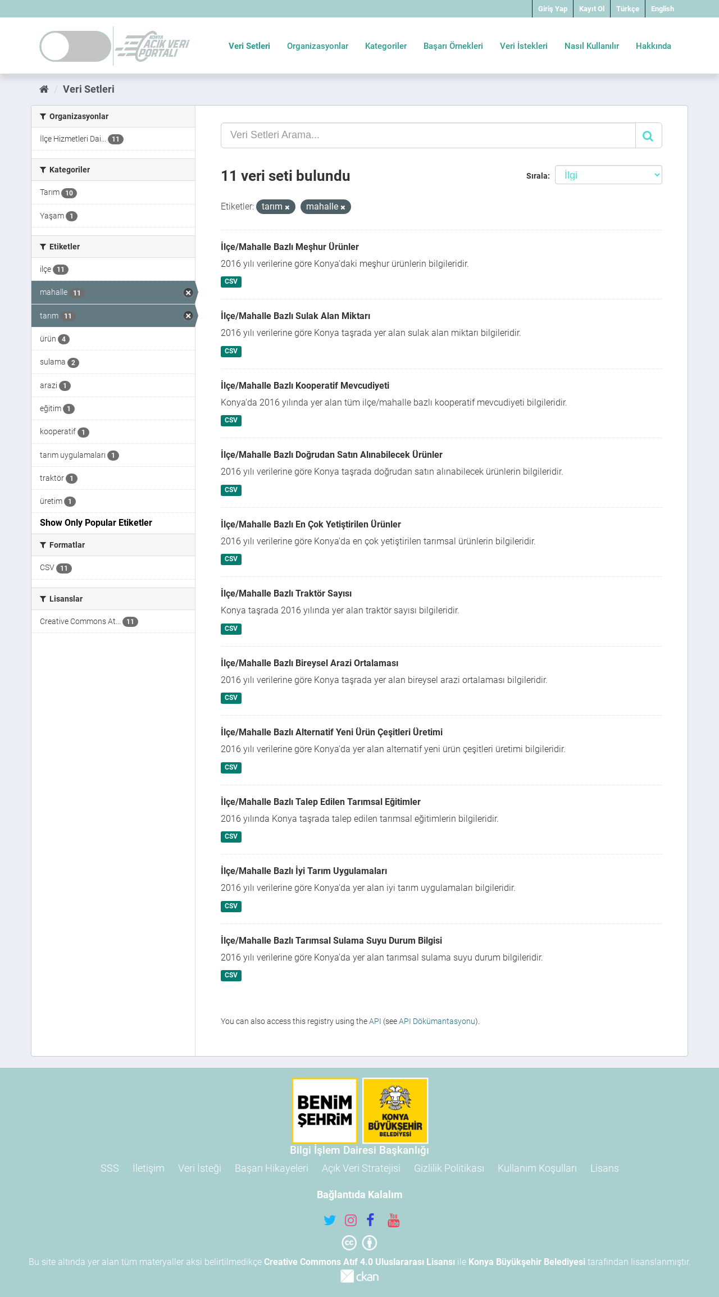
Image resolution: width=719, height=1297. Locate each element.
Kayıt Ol (591, 8)
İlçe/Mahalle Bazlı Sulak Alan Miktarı (295, 316)
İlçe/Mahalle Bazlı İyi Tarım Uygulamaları (304, 871)
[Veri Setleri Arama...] (428, 135)
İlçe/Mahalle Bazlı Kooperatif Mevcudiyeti (305, 385)
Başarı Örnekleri (453, 46)
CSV (231, 282)
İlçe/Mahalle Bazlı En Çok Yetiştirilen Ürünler (311, 524)
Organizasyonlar (317, 46)
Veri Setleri (249, 46)
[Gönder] (648, 135)
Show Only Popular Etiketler (96, 522)
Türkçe (627, 8)
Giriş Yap (552, 8)
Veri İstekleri (524, 46)
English (662, 8)
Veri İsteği (199, 1168)
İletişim (149, 1168)
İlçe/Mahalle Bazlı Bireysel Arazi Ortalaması (309, 663)
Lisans (604, 1168)
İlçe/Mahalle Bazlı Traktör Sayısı (286, 593)
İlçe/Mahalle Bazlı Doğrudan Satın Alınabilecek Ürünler (332, 454)
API (375, 1021)
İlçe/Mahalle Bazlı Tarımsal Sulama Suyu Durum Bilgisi (331, 940)
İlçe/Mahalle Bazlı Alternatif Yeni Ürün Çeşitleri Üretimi (332, 732)
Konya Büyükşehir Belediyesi (526, 1262)
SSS (110, 1168)
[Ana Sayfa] (44, 89)
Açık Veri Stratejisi (361, 1168)
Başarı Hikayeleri (271, 1168)
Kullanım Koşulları (537, 1168)
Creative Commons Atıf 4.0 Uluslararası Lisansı (359, 1262)
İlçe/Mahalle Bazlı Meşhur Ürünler (290, 247)
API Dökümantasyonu (437, 1021)
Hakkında (653, 46)
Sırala (537, 175)
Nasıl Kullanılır (592, 46)
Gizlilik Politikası (449, 1168)
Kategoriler (386, 46)
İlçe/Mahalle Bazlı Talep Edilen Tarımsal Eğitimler (321, 802)
